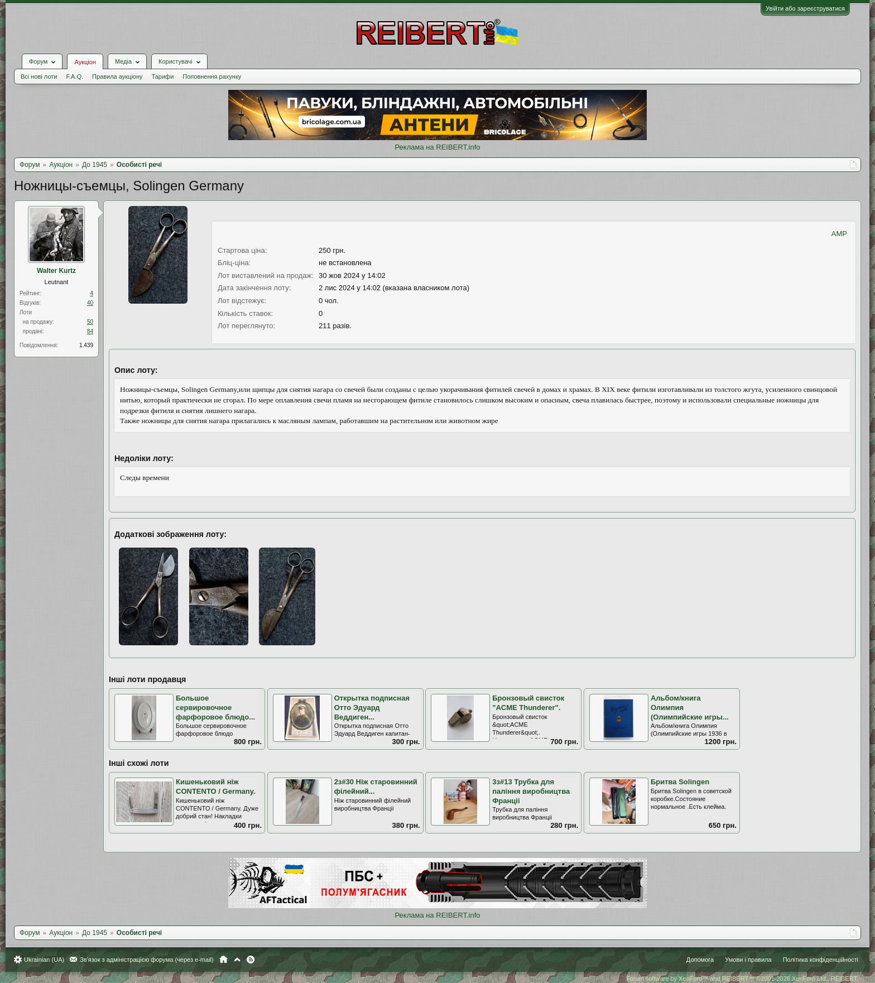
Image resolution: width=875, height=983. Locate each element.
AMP (839, 233)
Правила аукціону (117, 76)
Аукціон (84, 62)
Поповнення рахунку (211, 76)
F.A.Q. (74, 76)
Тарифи (163, 76)
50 (90, 322)
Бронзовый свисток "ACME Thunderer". (528, 703)
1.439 (86, 345)
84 (90, 331)
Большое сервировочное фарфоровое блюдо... (215, 707)
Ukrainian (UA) (44, 959)
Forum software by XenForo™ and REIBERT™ (742, 978)
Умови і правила (748, 959)
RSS (250, 959)
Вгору (237, 959)
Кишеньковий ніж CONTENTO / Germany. (216, 786)
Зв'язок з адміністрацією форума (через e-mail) (147, 959)
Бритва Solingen (680, 782)
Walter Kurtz (56, 271)
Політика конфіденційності (820, 959)
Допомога (700, 959)
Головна (223, 959)
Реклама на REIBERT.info (437, 147)
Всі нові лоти (39, 76)
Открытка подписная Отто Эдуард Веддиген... (372, 707)
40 (90, 303)
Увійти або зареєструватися (805, 8)
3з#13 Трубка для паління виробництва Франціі (531, 791)
